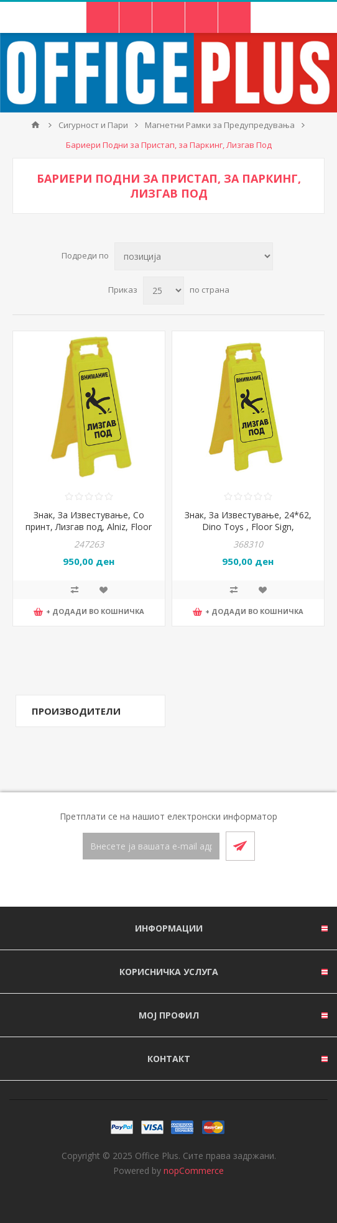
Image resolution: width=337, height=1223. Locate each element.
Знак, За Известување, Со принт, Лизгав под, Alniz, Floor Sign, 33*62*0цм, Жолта (88, 526)
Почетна (35, 125)
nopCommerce (194, 1170)
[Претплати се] (151, 846)
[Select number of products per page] (163, 291)
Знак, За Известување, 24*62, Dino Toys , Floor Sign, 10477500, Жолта (248, 526)
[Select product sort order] (193, 256)
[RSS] (183, 884)
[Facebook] (154, 884)
